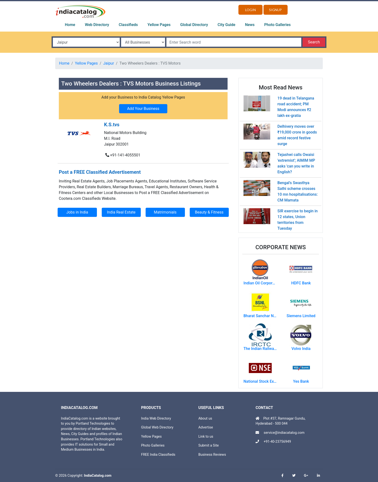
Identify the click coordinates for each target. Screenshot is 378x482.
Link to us (205, 437)
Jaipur (108, 63)
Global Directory (194, 24)
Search (314, 42)
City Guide (227, 24)
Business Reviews (212, 455)
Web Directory (97, 24)
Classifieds (128, 24)
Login (250, 10)
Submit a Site (208, 445)
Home (70, 24)
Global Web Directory (157, 427)
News (250, 24)
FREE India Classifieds (158, 455)
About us (205, 418)
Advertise (205, 427)
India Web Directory (156, 418)
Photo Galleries (277, 24)
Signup (275, 10)
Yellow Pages (159, 24)
